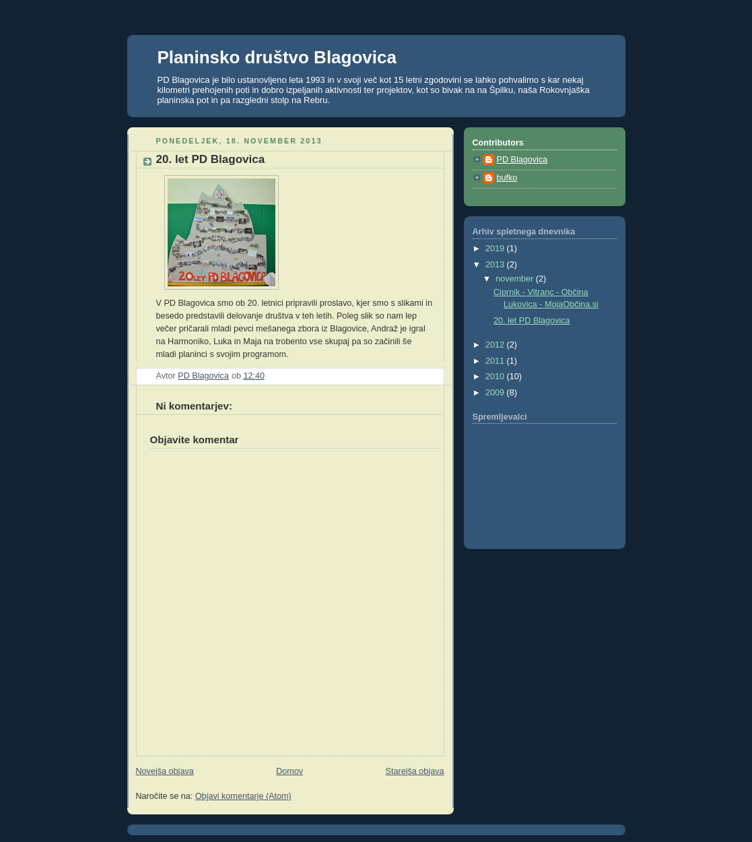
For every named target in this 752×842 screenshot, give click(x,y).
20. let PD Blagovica (531, 320)
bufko (507, 178)
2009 (496, 392)
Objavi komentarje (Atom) (243, 796)
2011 (496, 361)
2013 (496, 264)
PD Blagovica (522, 159)
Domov (289, 771)
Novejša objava (165, 771)
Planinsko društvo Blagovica (277, 57)
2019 (496, 248)
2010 (496, 376)
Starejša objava (415, 771)
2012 (496, 345)
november (515, 279)
